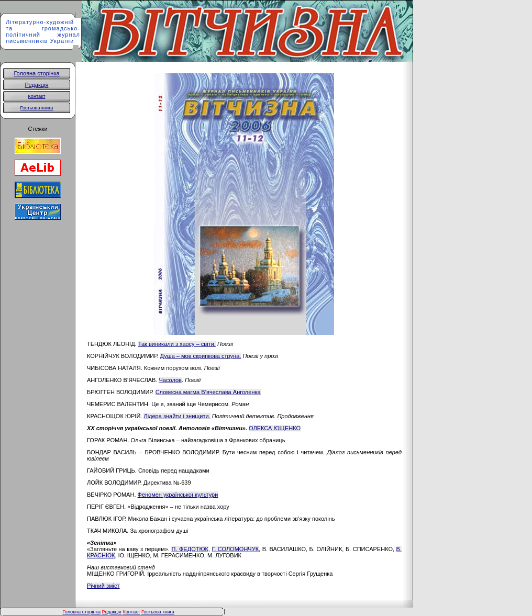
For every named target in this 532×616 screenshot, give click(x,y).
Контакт (37, 96)
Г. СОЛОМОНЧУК (235, 549)
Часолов (170, 380)
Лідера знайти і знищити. (176, 416)
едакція (111, 611)
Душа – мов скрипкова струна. (200, 356)
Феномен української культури (178, 494)
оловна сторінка (81, 611)
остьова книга (158, 611)
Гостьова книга (36, 107)
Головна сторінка (36, 73)
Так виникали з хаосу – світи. (177, 344)
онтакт (131, 611)
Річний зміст (103, 586)
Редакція (37, 85)
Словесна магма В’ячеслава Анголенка (208, 392)
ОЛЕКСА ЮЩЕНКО (275, 428)
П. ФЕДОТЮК (189, 549)
